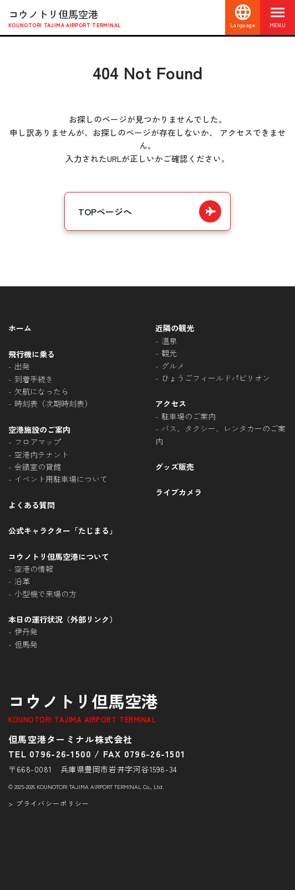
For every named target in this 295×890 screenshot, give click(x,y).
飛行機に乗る (31, 354)
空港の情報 (33, 568)
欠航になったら (41, 391)
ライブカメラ (178, 492)
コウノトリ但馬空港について (58, 556)
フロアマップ (37, 441)
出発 (22, 366)
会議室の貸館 (37, 466)
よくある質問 (31, 504)
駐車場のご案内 (188, 416)
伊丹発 (26, 631)
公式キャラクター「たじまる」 (62, 530)
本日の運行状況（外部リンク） (62, 619)
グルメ (173, 365)
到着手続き (33, 379)
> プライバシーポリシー (48, 803)
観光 (169, 352)
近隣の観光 (174, 327)
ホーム (20, 327)
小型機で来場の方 (45, 593)
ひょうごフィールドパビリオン (215, 377)
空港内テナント (41, 454)
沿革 (22, 580)
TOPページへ (105, 211)
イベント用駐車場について (61, 478)
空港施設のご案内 (39, 429)
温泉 (169, 340)
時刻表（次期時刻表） (53, 403)
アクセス (170, 403)
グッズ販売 (174, 466)
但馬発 (26, 644)
